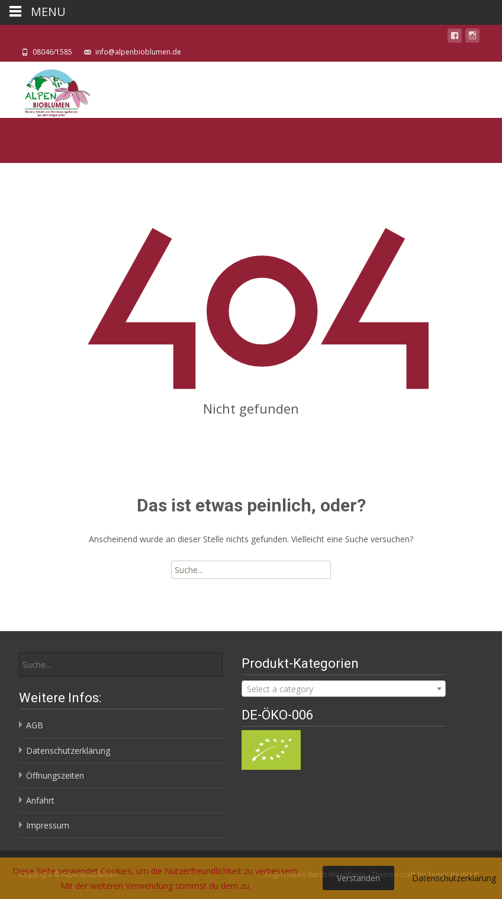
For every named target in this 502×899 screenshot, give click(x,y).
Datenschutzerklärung (68, 750)
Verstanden (358, 878)
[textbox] (343, 689)
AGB (34, 725)
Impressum (47, 825)
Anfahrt (40, 800)
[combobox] (343, 688)
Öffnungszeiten (55, 775)
